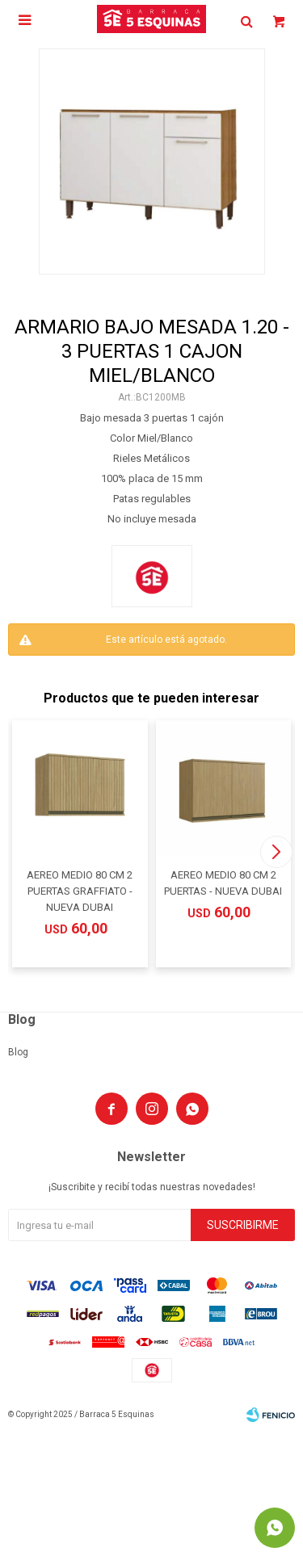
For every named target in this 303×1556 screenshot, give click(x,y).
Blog (18, 1052)
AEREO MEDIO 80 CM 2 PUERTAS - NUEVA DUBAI (223, 883)
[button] (276, 852)
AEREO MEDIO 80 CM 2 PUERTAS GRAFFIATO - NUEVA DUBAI (80, 891)
